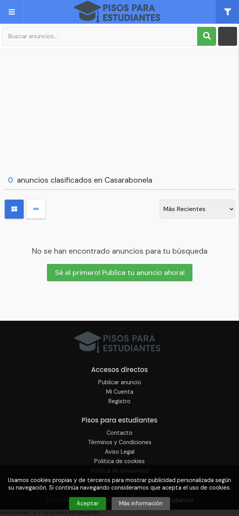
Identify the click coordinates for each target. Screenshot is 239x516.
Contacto (119, 432)
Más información (140, 503)
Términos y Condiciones (119, 442)
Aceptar (88, 503)
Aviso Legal (119, 451)
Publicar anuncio (119, 382)
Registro (119, 401)
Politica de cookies (119, 461)
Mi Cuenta (119, 391)
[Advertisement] (119, 110)
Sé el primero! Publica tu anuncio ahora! (120, 272)
